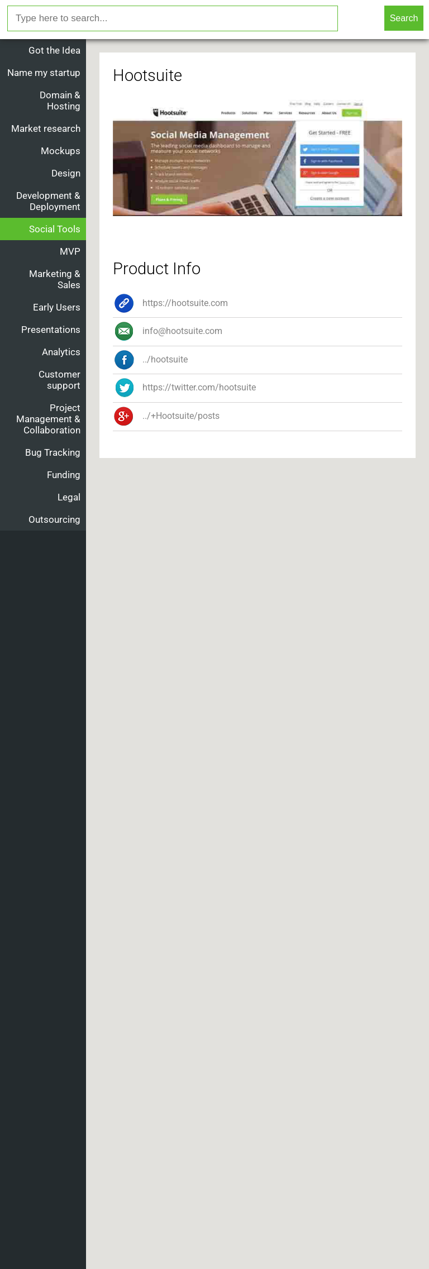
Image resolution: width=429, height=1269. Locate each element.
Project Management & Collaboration (48, 419)
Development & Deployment (48, 201)
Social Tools (54, 229)
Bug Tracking (52, 452)
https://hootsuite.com (170, 303)
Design (65, 173)
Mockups (60, 150)
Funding (63, 474)
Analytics (61, 351)
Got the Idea (54, 50)
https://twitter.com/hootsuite (184, 387)
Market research (45, 128)
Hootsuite (147, 75)
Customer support (59, 380)
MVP (70, 251)
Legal (69, 497)
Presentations (50, 329)
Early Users (56, 307)
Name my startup (43, 72)
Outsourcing (54, 519)
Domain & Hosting (60, 100)
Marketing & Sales (54, 279)
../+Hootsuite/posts (166, 416)
